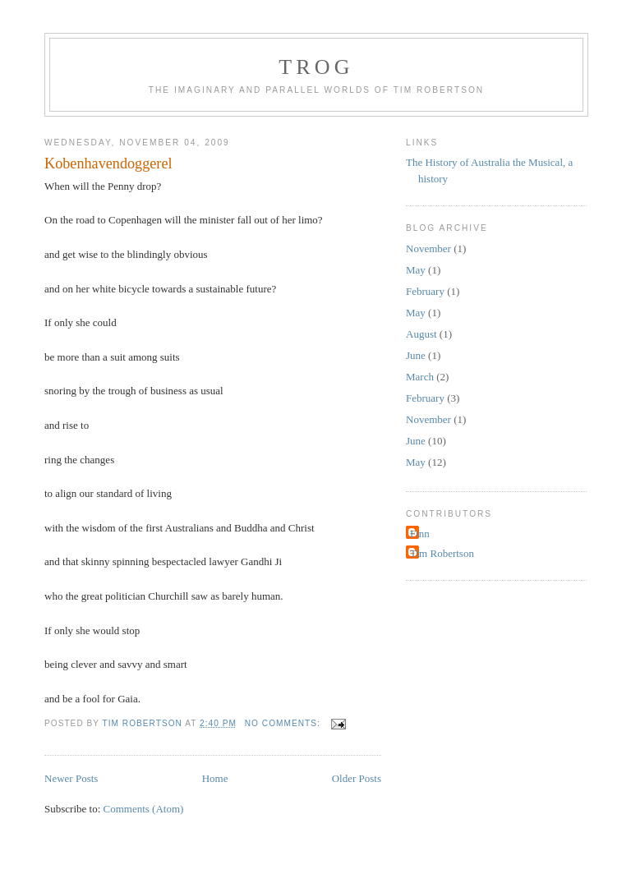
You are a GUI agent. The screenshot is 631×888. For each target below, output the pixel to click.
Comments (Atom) (144, 809)
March (420, 376)
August (421, 334)
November (428, 248)
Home (215, 778)
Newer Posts (71, 778)
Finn (420, 533)
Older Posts (356, 778)
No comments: (284, 723)
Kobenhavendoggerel (108, 163)
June (416, 355)
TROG (316, 67)
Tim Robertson (442, 553)
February (425, 291)
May (416, 270)
